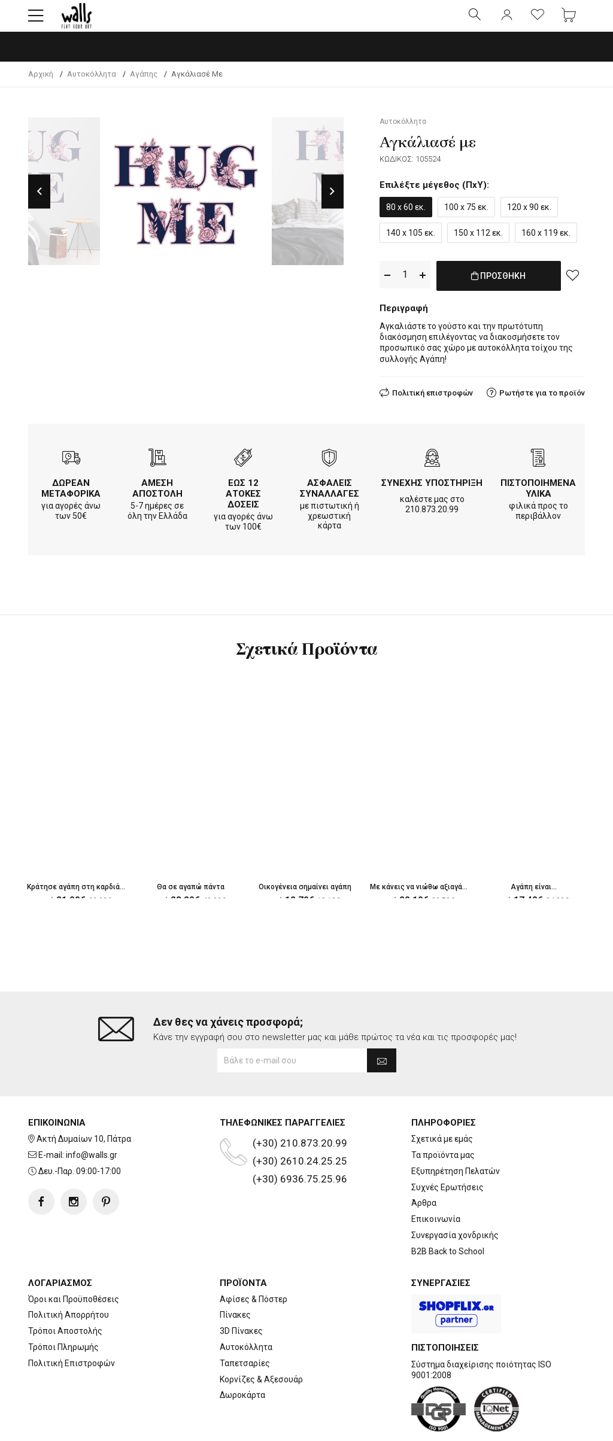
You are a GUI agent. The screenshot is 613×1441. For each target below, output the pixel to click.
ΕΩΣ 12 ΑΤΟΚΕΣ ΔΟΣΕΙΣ (243, 501)
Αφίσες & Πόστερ (253, 1261)
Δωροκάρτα (242, 1357)
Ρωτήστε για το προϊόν (542, 400)
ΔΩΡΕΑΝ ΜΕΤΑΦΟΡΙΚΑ (71, 496)
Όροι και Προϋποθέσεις (73, 1261)
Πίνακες (235, 1277)
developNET (406, 1425)
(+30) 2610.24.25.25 (300, 1123)
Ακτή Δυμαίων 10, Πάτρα (84, 1101)
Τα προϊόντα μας (443, 1117)
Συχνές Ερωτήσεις (447, 1149)
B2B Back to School (447, 1213)
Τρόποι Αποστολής (65, 1293)
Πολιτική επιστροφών (432, 400)
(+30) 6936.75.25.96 (300, 1141)
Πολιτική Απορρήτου (68, 1277)
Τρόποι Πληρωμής (63, 1309)
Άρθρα (423, 1165)
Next (332, 201)
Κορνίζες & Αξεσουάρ (261, 1341)
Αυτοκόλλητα (246, 1309)
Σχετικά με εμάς (442, 1101)
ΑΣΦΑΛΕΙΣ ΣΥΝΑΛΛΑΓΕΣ (329, 496)
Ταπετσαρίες (245, 1325)
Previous (39, 201)
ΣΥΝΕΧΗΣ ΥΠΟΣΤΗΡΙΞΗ (431, 490)
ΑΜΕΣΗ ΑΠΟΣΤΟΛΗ (157, 496)
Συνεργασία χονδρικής (455, 1197)
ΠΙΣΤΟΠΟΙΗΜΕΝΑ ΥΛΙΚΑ (538, 496)
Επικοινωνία (435, 1181)
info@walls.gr (91, 1117)
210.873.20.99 (432, 517)
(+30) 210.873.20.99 (300, 1105)
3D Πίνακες (241, 1293)
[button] (36, 21)
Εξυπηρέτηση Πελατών (455, 1133)
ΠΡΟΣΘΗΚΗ (498, 292)
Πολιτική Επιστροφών (71, 1325)
